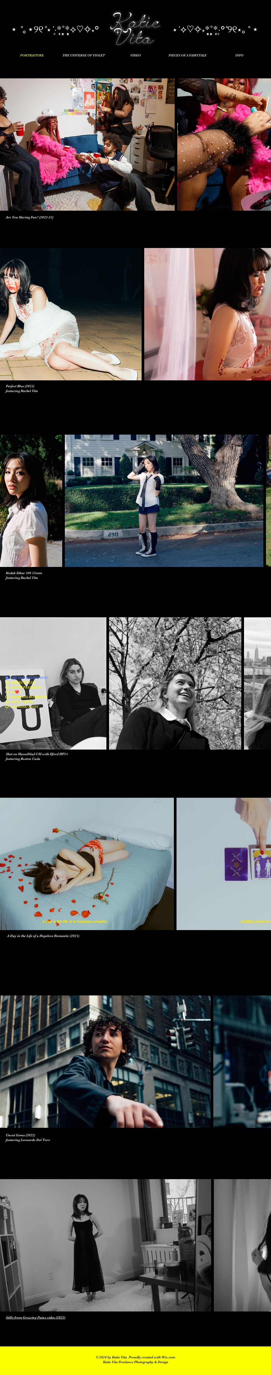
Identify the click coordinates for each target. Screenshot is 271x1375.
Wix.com (168, 1357)
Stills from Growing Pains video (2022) (35, 1317)
